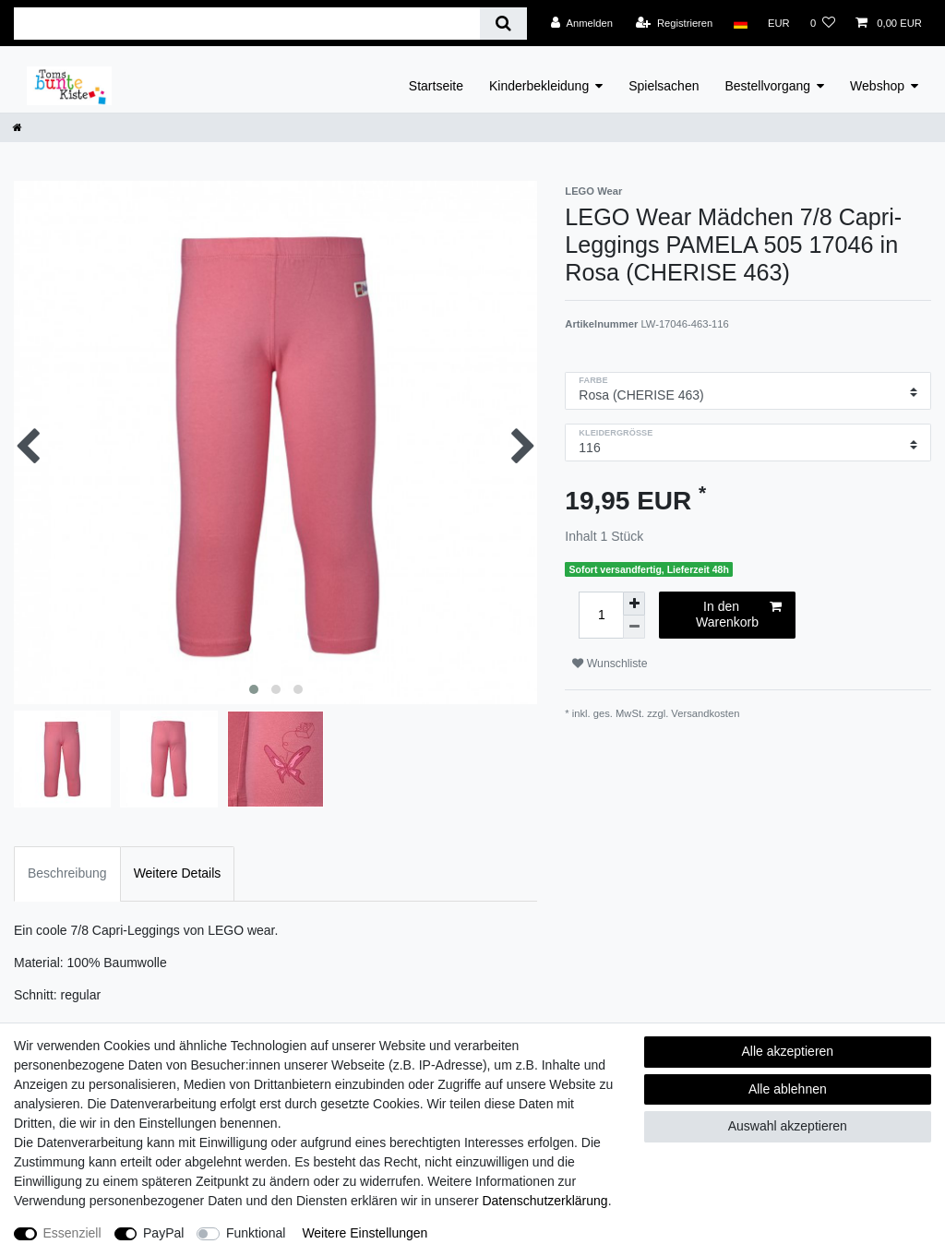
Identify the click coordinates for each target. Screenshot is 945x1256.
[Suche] (503, 23)
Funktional (256, 1233)
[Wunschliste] (822, 23)
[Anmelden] (582, 23)
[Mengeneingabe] (601, 615)
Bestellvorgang (767, 85)
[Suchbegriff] (247, 23)
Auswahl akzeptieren (787, 1125)
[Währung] (779, 23)
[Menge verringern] (634, 627)
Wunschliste (609, 663)
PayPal (163, 1233)
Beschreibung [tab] (67, 873)
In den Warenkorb (739, 614)
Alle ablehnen (787, 1089)
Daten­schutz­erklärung (544, 1200)
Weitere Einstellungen (364, 1233)
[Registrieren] (674, 23)
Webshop (877, 85)
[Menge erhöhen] (634, 604)
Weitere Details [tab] (177, 873)
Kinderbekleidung (539, 85)
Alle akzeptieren (788, 1051)
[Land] (740, 23)
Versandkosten (705, 713)
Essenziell (72, 1233)
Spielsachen (663, 85)
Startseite (436, 85)
